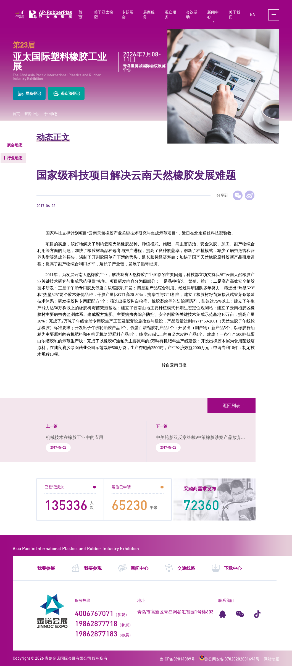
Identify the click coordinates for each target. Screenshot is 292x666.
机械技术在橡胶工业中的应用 (74, 437)
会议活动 (192, 14)
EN (253, 14)
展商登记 (29, 93)
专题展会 (127, 14)
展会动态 (14, 144)
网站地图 (271, 659)
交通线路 (179, 568)
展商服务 (149, 14)
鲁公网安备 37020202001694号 (229, 659)
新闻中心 (213, 14)
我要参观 (86, 568)
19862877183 (96, 633)
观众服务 (170, 14)
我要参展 (46, 568)
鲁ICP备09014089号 (177, 659)
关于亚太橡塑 (103, 14)
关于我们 (234, 14)
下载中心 (226, 568)
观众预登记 (66, 93)
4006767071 (94, 613)
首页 (80, 14)
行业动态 (50, 114)
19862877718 (96, 623)
